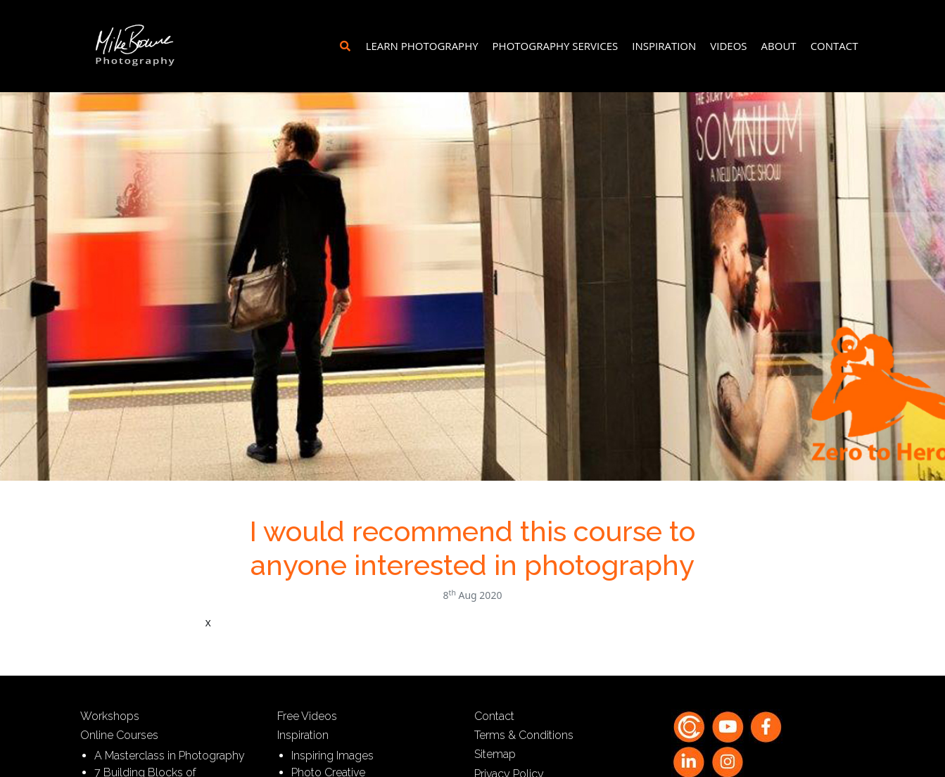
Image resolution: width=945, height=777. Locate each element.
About (779, 46)
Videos (728, 46)
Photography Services (556, 46)
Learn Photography (422, 46)
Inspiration (664, 46)
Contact (834, 46)
